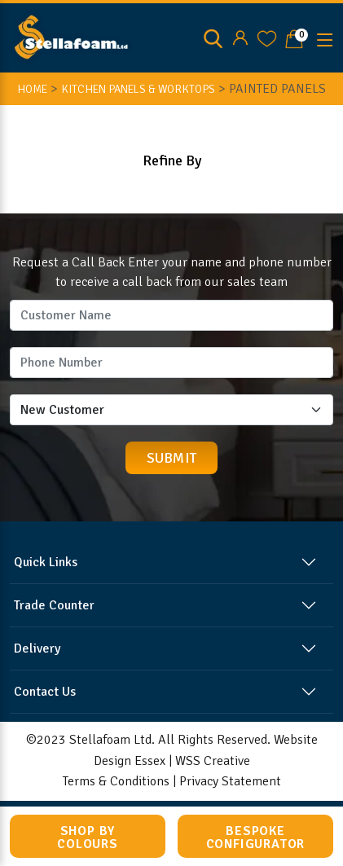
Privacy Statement (230, 781)
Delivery (37, 648)
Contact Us (45, 692)
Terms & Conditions (116, 781)
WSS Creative (212, 761)
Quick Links (45, 562)
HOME (32, 89)
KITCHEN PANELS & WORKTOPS (138, 89)
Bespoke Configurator (256, 837)
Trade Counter (54, 605)
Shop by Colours (87, 837)
